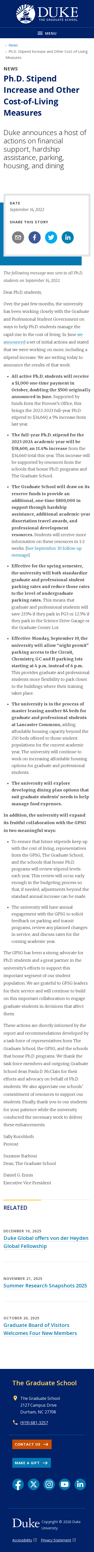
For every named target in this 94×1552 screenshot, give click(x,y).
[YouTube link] (64, 1484)
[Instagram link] (49, 1484)
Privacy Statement (56, 1540)
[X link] (33, 1484)
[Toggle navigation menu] (47, 32)
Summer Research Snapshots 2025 (45, 1285)
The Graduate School (44, 1382)
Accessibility (22, 1540)
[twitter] (51, 237)
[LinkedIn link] (80, 1484)
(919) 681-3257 (34, 1422)
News (13, 45)
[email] (18, 237)
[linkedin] (67, 237)
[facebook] (34, 237)
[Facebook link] (18, 1484)
